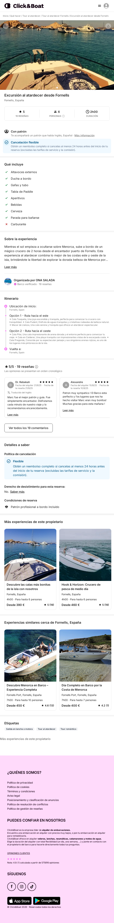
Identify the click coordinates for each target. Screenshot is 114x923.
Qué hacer (15, 15)
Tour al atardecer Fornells (55, 15)
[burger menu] (99, 6)
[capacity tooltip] (63, 116)
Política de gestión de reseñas (25, 808)
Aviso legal (13, 795)
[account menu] (106, 5)
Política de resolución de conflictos (27, 804)
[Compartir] (108, 26)
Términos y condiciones (21, 791)
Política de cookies (18, 786)
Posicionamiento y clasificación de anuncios (33, 799)
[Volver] (6, 26)
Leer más (10, 267)
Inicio (5, 15)
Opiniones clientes (18, 853)
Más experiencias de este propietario (25, 739)
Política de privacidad (20, 782)
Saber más (17, 491)
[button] (57, 87)
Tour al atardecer (31, 15)
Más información (84, 135)
